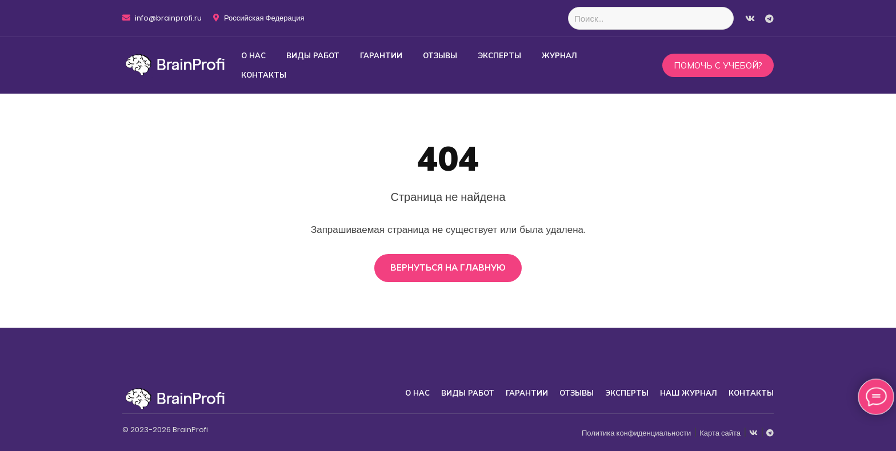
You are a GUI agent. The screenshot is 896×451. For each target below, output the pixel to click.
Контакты (263, 74)
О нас (253, 55)
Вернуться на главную (448, 267)
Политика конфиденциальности (636, 433)
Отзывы (440, 55)
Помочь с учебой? (718, 65)
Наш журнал (688, 393)
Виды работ (312, 55)
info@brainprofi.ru (162, 18)
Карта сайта (720, 433)
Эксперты (499, 55)
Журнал (559, 55)
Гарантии (381, 55)
